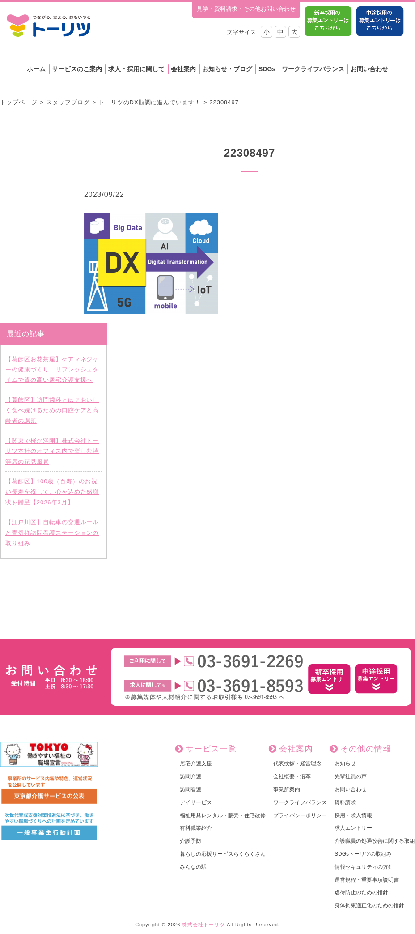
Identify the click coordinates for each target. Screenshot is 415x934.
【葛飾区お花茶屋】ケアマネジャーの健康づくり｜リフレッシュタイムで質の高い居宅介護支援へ (52, 370)
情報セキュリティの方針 (364, 867)
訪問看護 (190, 789)
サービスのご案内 (77, 69)
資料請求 (345, 802)
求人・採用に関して (136, 69)
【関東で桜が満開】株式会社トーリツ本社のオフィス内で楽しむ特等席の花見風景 (52, 451)
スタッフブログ (68, 102)
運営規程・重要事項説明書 (367, 880)
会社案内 (183, 69)
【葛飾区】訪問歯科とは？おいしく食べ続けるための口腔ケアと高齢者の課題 (52, 410)
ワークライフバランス (313, 69)
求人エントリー (353, 828)
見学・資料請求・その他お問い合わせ (246, 8)
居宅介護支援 (196, 763)
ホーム (36, 69)
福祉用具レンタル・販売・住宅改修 (223, 815)
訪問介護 (190, 776)
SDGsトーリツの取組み (363, 854)
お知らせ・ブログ (227, 69)
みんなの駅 (193, 867)
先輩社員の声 (351, 776)
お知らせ (345, 763)
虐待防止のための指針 (361, 892)
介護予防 (190, 841)
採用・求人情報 (353, 815)
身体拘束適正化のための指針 (369, 905)
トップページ (19, 102)
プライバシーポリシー (300, 815)
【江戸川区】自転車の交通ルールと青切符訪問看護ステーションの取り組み (52, 532)
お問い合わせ (369, 69)
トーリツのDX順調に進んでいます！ (149, 102)
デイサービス (196, 802)
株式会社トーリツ (203, 924)
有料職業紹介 (196, 828)
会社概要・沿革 (292, 776)
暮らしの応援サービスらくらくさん (223, 854)
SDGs (266, 69)
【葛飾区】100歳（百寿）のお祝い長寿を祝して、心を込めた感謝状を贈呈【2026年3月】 (52, 492)
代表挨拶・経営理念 (297, 763)
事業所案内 (286, 789)
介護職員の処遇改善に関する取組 (375, 841)
